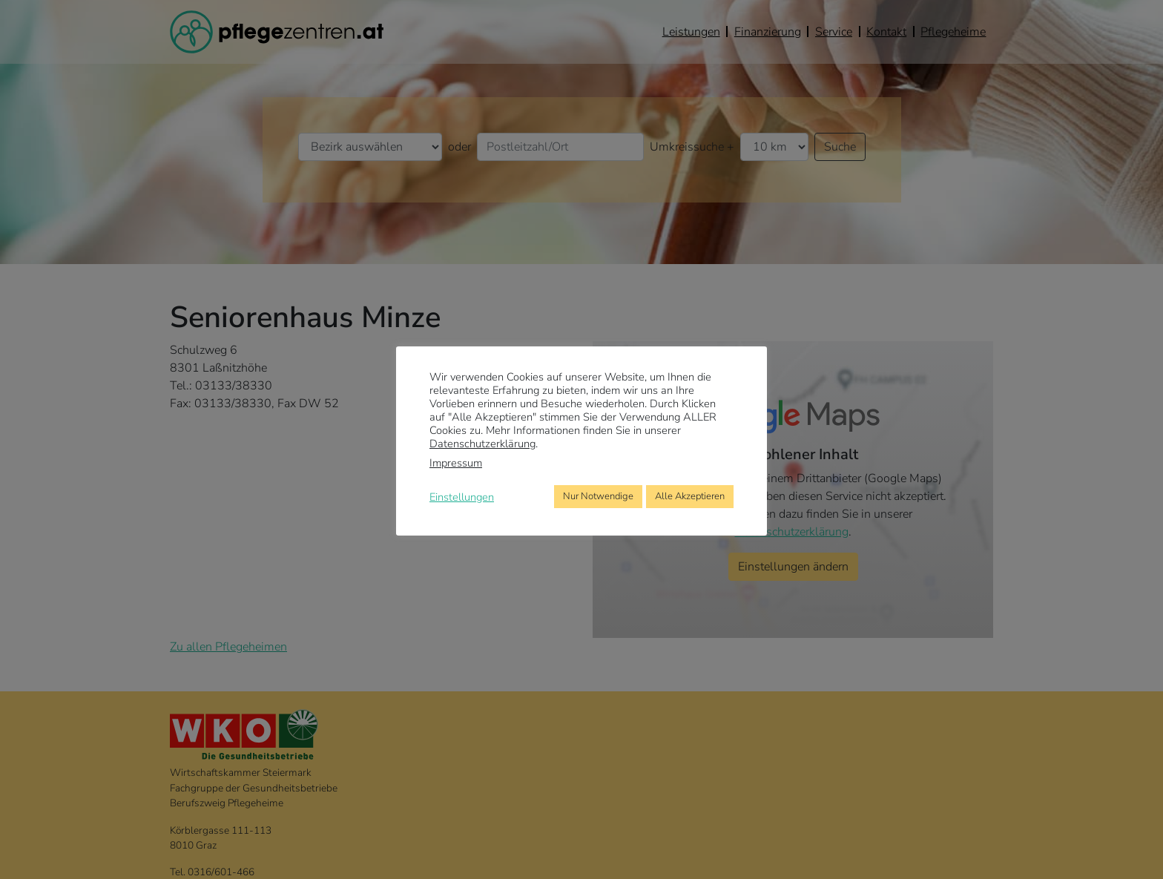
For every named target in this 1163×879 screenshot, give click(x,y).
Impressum (455, 463)
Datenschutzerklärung (482, 443)
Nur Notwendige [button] (598, 496)
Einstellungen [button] (461, 497)
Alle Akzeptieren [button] (690, 496)
